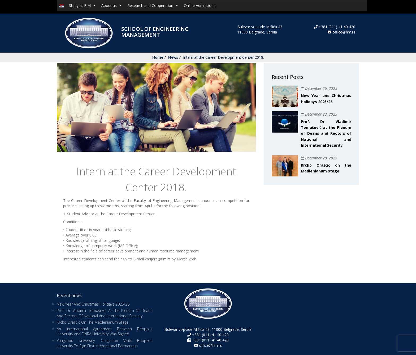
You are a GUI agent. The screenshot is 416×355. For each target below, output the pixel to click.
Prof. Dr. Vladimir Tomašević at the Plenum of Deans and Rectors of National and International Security (326, 133)
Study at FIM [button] (82, 5)
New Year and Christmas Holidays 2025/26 (93, 304)
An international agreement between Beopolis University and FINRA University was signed (104, 331)
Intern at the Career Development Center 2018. (223, 57)
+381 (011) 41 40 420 (336, 26)
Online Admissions (199, 5)
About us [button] (111, 5)
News (173, 57)
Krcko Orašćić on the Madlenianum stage (92, 322)
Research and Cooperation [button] (153, 5)
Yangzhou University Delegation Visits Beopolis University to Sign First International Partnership (104, 343)
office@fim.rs (343, 32)
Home (157, 57)
